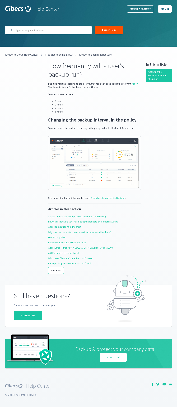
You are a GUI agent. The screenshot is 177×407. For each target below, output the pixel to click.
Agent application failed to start (64, 226)
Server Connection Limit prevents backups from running (77, 216)
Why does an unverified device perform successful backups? (79, 232)
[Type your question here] (48, 30)
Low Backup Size (57, 237)
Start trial (113, 357)
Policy (135, 83)
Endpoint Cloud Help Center (21, 54)
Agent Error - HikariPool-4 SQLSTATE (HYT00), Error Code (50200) (80, 247)
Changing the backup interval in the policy (157, 75)
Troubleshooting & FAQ (59, 54)
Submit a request (140, 9)
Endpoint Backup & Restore (95, 54)
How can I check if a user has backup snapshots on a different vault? (83, 221)
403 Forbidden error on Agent (63, 253)
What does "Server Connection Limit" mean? (71, 258)
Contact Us (28, 315)
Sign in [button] (165, 9)
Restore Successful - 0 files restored (67, 242)
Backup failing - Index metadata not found (69, 263)
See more (56, 270)
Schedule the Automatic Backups (108, 198)
